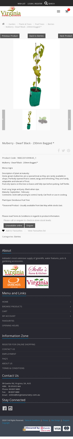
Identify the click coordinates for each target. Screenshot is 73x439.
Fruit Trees (39, 24)
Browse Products (12, 306)
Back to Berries (36, 35)
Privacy (46, 420)
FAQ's (5, 358)
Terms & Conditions (13, 368)
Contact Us (8, 349)
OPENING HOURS (10, 325)
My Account (8, 316)
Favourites (8, 320)
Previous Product (10, 35)
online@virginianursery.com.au (24, 394)
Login (30, 3)
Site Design (56, 420)
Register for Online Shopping (18, 344)
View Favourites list (37, 230)
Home (5, 301)
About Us (7, 363)
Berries (51, 24)
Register (38, 3)
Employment (9, 354)
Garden (12, 24)
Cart (4, 311)
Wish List (21, 3)
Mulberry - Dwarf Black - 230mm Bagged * (23, 27)
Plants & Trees (25, 24)
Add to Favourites (14, 230)
